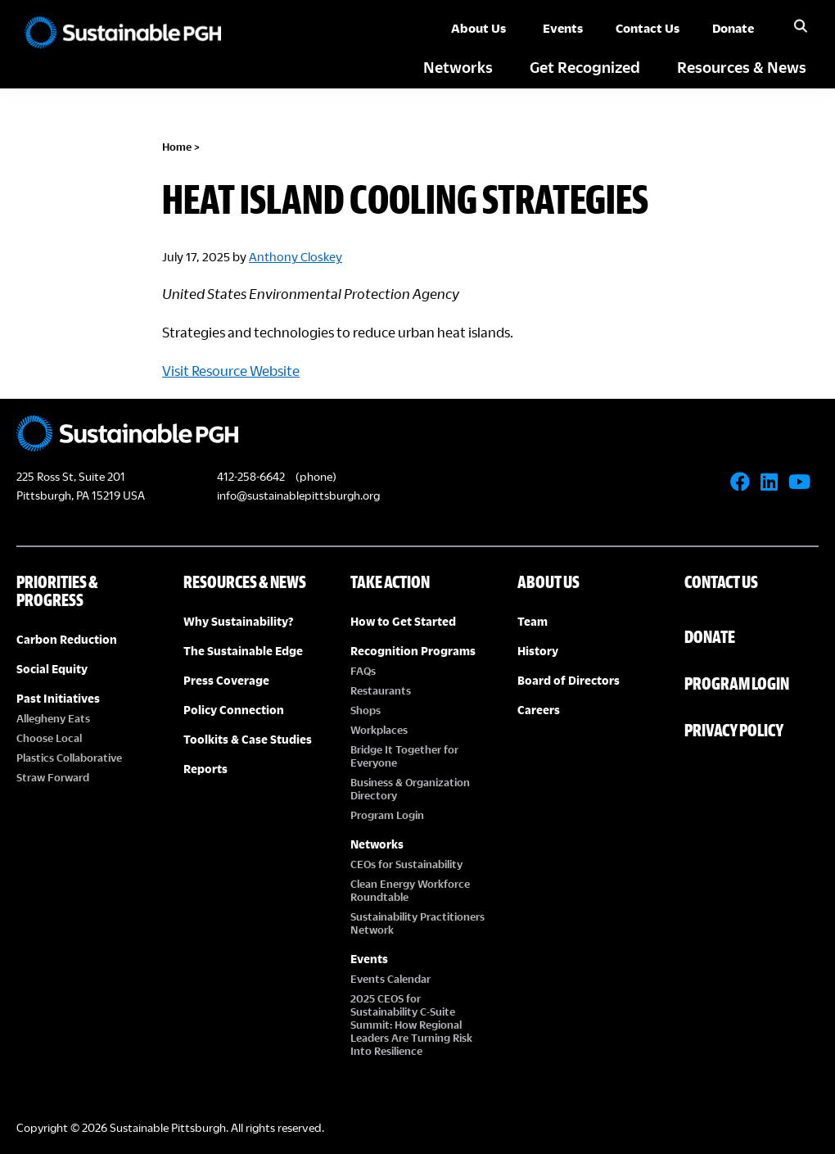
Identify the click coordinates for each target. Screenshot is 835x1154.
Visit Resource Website (231, 370)
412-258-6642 (251, 476)
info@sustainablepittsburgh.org (298, 495)
